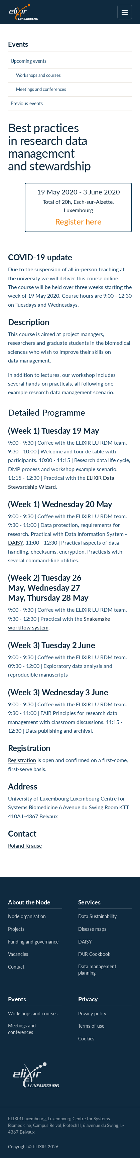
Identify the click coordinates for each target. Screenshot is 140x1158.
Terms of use (91, 1026)
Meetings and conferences (41, 89)
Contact (16, 967)
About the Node (29, 902)
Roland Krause (25, 845)
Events (17, 999)
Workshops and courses (38, 75)
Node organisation (27, 916)
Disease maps (92, 929)
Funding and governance (33, 942)
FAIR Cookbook (94, 954)
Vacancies (18, 954)
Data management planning (97, 970)
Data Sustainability (97, 916)
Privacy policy (92, 1013)
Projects (16, 929)
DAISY (15, 542)
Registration (22, 760)
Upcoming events (28, 61)
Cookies (86, 1038)
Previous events (27, 103)
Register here (78, 221)
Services (89, 902)
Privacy (88, 999)
